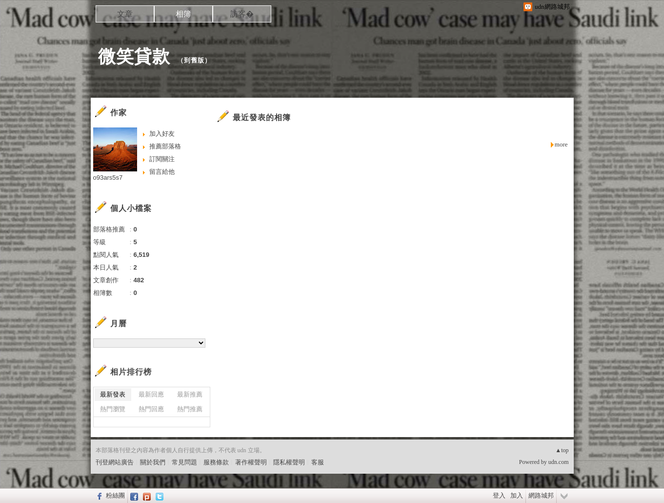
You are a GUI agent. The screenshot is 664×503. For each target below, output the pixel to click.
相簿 (183, 14)
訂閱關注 (162, 159)
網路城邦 (541, 495)
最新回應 (151, 394)
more (561, 144)
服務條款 (216, 462)
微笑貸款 (134, 56)
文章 (125, 14)
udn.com (558, 462)
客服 (317, 462)
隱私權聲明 (289, 462)
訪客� (242, 14)
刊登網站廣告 (115, 462)
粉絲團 (115, 495)
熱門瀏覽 (112, 409)
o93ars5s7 (108, 177)
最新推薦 (189, 394)
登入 (499, 495)
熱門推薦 (189, 409)
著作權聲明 (251, 462)
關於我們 (152, 462)
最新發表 (112, 394)
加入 (516, 495)
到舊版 (194, 60)
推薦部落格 (165, 146)
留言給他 (162, 171)
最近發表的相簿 (262, 117)
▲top (561, 450)
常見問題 (184, 462)
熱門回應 (151, 409)
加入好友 (162, 133)
